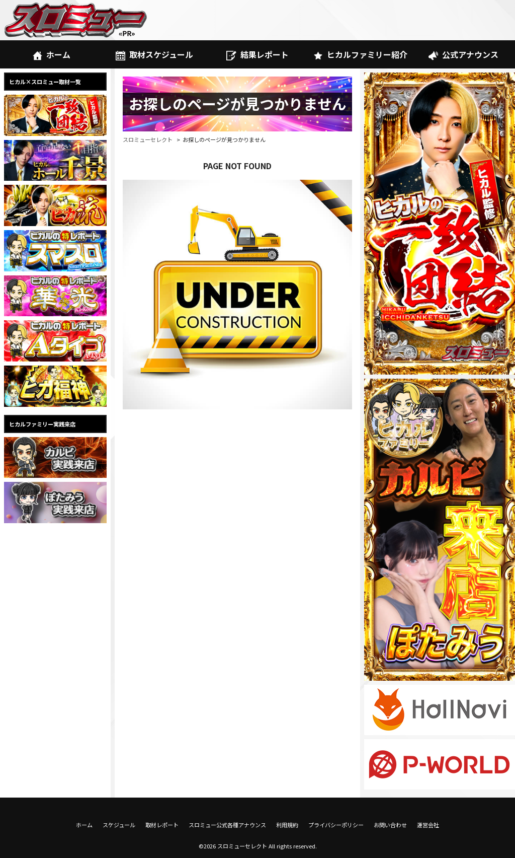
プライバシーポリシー (336, 825)
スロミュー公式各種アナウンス (227, 825)
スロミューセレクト (148, 139)
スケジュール (119, 825)
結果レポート (257, 54)
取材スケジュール (154, 54)
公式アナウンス (463, 54)
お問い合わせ (390, 825)
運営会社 (428, 825)
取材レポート (162, 825)
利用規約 (287, 825)
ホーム (51, 54)
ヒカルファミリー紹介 (360, 54)
